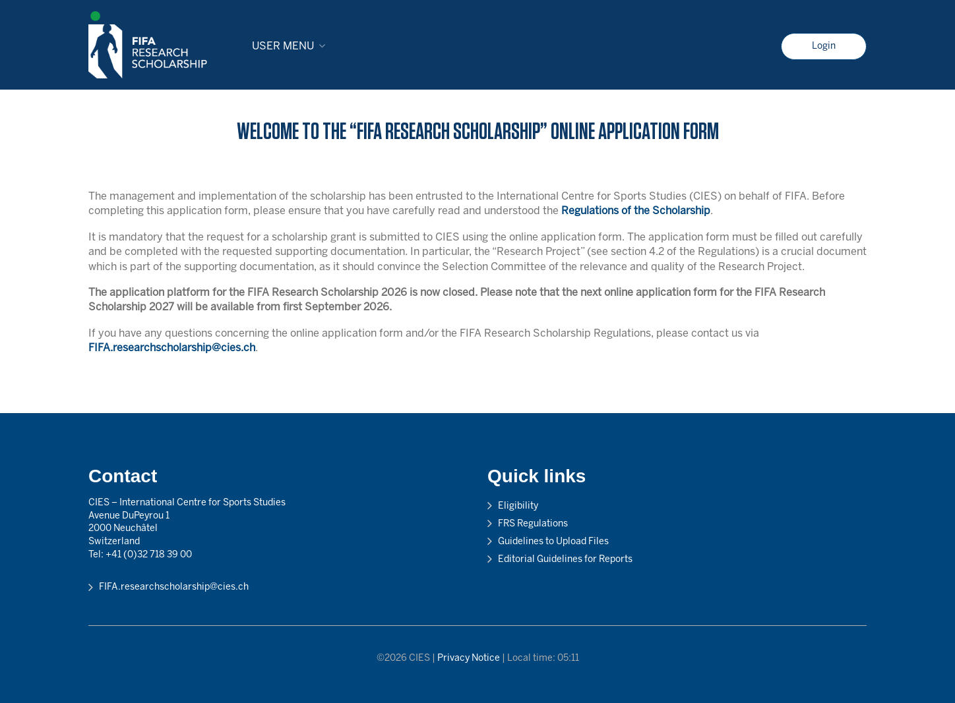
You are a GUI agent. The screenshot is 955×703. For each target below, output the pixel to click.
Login (824, 46)
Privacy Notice (468, 658)
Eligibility (518, 506)
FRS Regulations (533, 524)
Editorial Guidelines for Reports (565, 559)
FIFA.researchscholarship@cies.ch (171, 348)
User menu (283, 46)
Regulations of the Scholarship (635, 211)
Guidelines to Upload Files (553, 542)
